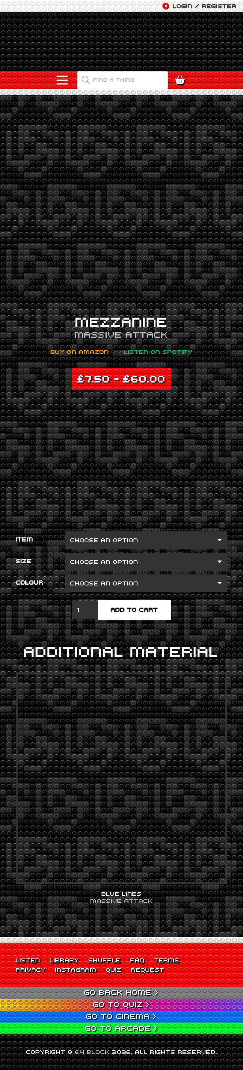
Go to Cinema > (121, 1016)
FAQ (137, 960)
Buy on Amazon (80, 352)
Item (24, 539)
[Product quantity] (85, 610)
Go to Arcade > (121, 1028)
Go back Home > (121, 992)
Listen (28, 960)
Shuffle (105, 960)
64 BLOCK (92, 1052)
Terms (166, 960)
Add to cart (134, 610)
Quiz (114, 969)
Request (147, 969)
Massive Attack (121, 334)
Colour (29, 582)
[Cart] (181, 80)
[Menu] (62, 80)
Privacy (31, 969)
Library (64, 960)
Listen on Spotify (158, 352)
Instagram (75, 969)
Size (24, 561)
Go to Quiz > (121, 1004)
